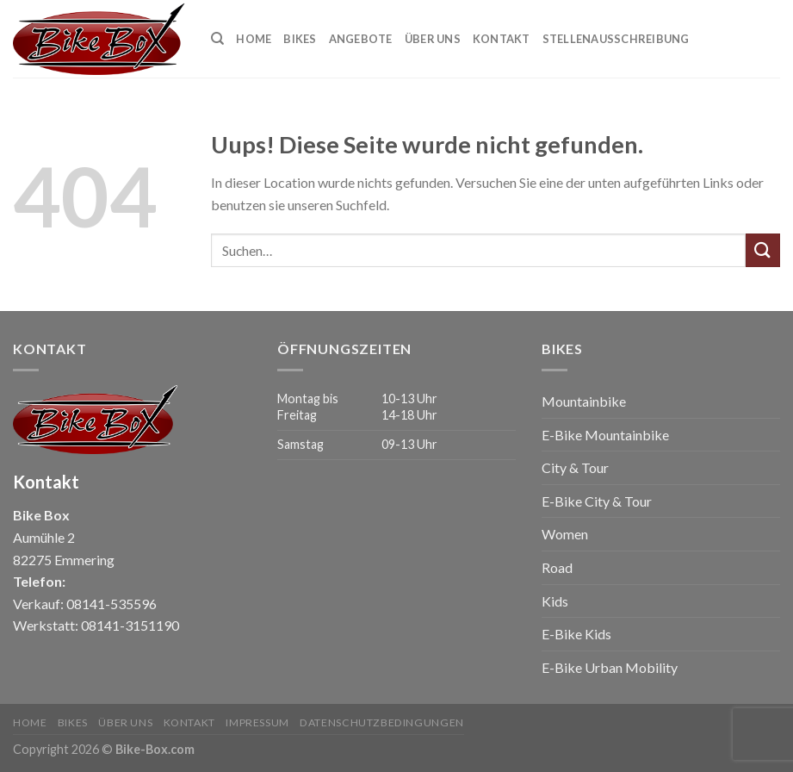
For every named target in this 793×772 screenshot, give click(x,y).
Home (253, 39)
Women (565, 534)
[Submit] (763, 250)
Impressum (257, 722)
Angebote (361, 39)
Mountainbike (584, 401)
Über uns (433, 39)
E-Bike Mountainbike (605, 434)
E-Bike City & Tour (597, 501)
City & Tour (575, 467)
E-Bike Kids (576, 634)
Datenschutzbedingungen (381, 722)
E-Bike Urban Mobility (610, 667)
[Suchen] (217, 38)
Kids (555, 601)
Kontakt (501, 39)
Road (557, 567)
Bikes (299, 39)
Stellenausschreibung (616, 39)
